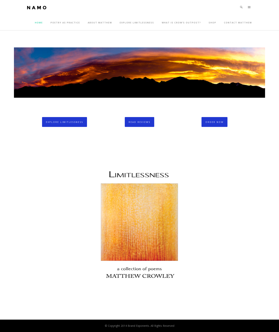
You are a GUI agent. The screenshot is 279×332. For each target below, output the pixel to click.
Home (39, 22)
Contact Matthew (238, 22)
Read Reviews (139, 122)
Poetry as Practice (65, 22)
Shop (212, 22)
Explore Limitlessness (137, 22)
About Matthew (100, 22)
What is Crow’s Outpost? (181, 22)
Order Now (214, 122)
